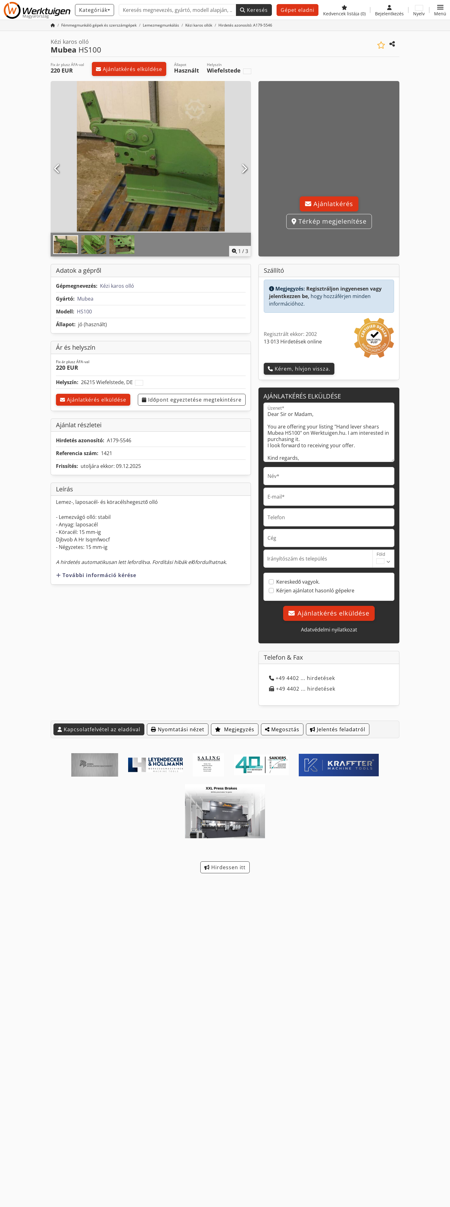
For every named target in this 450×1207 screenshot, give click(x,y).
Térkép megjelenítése (329, 221)
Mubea (85, 298)
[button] (440, 10)
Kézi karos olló (117, 285)
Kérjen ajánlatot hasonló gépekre (315, 590)
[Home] (99, 25)
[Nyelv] (419, 10)
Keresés (254, 10)
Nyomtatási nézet (177, 729)
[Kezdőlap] (53, 25)
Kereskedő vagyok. (298, 581)
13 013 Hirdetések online (293, 341)
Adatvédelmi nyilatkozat (329, 629)
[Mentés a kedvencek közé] (381, 45)
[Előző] (57, 169)
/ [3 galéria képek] (240, 251)
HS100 (84, 311)
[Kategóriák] (94, 10)
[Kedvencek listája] (344, 10)
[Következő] (244, 169)
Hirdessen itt (225, 867)
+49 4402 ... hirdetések (302, 678)
